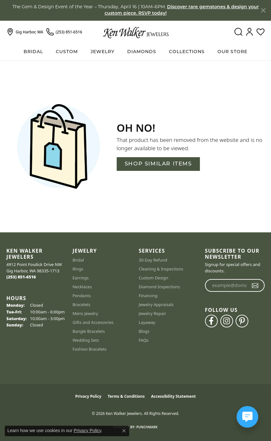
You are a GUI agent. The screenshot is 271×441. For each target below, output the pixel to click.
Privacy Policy (88, 396)
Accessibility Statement (173, 396)
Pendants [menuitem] (82, 295)
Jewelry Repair (152, 313)
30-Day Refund (153, 260)
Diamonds (141, 52)
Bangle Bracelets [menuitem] (89, 331)
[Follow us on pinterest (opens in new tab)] (242, 321)
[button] (238, 32)
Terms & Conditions (126, 396)
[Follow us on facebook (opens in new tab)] (211, 321)
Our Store (232, 52)
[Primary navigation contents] (135, 52)
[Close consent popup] (124, 431)
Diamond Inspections (159, 287)
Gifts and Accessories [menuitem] (93, 322)
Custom (67, 52)
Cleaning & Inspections (161, 269)
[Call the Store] (21, 277)
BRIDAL (33, 52)
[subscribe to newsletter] (255, 285)
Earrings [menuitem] (81, 278)
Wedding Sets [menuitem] (86, 340)
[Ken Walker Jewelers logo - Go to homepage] (136, 32)
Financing (148, 295)
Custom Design (153, 278)
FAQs (144, 340)
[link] (24, 32)
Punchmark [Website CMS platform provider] (147, 427)
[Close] (263, 10)
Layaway (147, 322)
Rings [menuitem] (78, 269)
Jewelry (102, 52)
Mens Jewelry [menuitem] (85, 313)
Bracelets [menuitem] (82, 304)
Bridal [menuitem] (78, 260)
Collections (187, 52)
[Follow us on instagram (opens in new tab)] (226, 321)
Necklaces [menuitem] (82, 287)
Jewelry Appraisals (156, 304)
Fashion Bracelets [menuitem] (90, 349)
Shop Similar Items (158, 164)
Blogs (144, 331)
